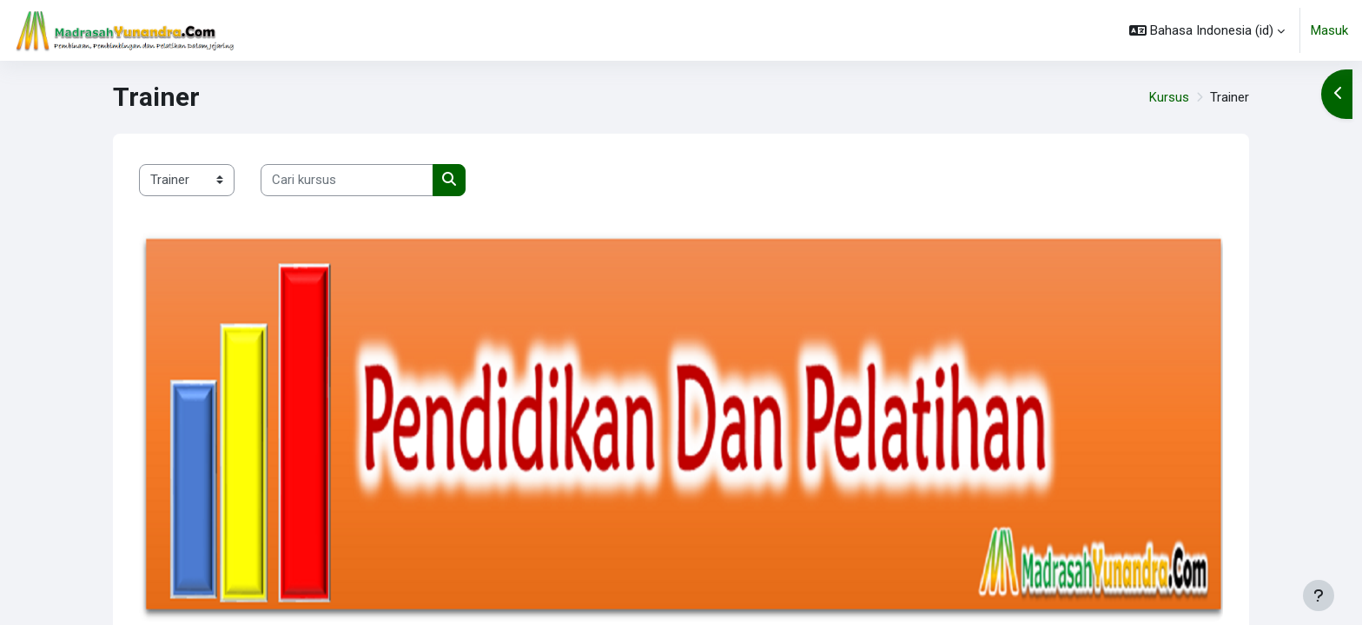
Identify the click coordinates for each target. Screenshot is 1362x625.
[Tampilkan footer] (1318, 595)
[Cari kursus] (347, 180)
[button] (1207, 30)
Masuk (1329, 30)
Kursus (1169, 97)
